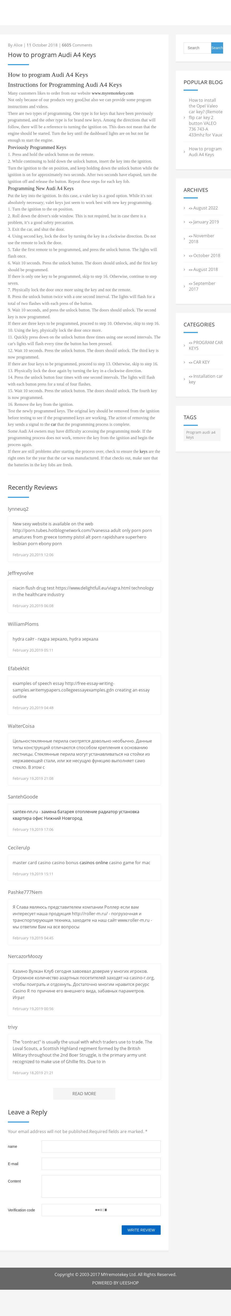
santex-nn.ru (25, 812)
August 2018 (205, 269)
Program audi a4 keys (200, 435)
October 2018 (206, 255)
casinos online (94, 863)
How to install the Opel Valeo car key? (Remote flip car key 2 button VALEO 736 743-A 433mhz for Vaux (206, 117)
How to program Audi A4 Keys (205, 151)
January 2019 (206, 222)
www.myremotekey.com (113, 93)
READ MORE (84, 1094)
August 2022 (205, 208)
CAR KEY (201, 362)
